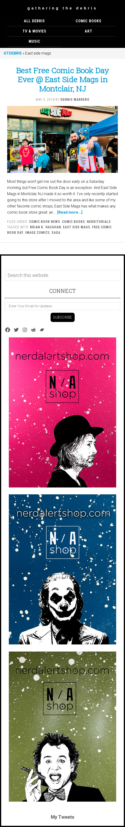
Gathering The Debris (62, 8)
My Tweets (62, 817)
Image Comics (37, 232)
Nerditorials (99, 222)
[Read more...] (69, 212)
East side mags (76, 227)
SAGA (56, 232)
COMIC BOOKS (73, 222)
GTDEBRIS (13, 53)
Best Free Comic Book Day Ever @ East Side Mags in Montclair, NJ (62, 79)
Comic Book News (44, 222)
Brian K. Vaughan (45, 227)
